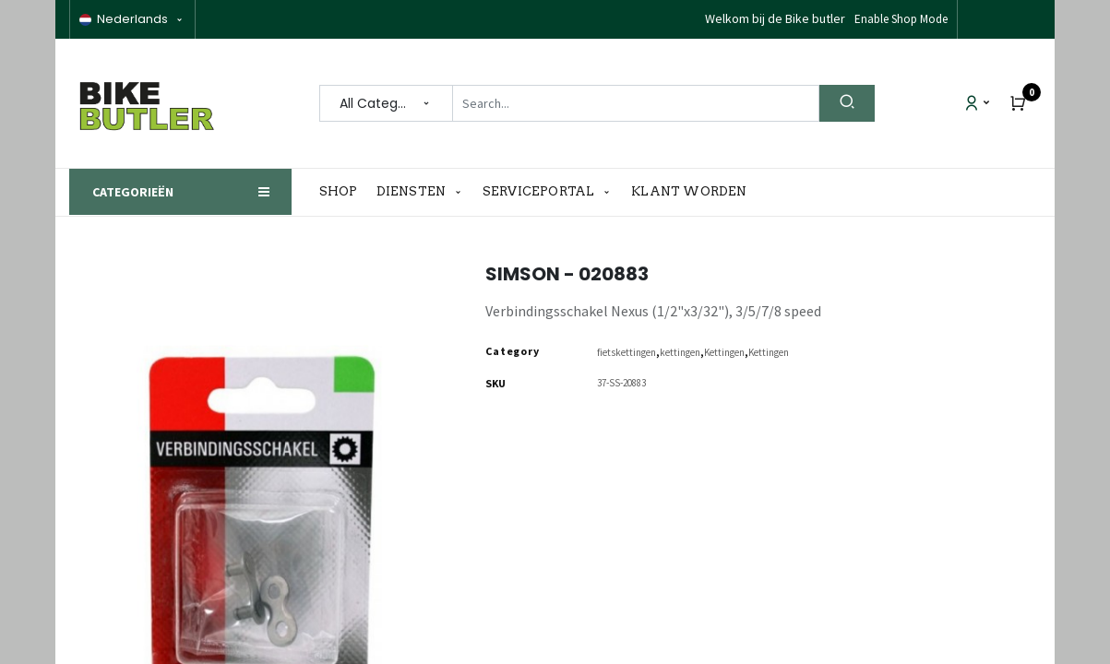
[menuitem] (343, 192)
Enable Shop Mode (901, 19)
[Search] (847, 103)
